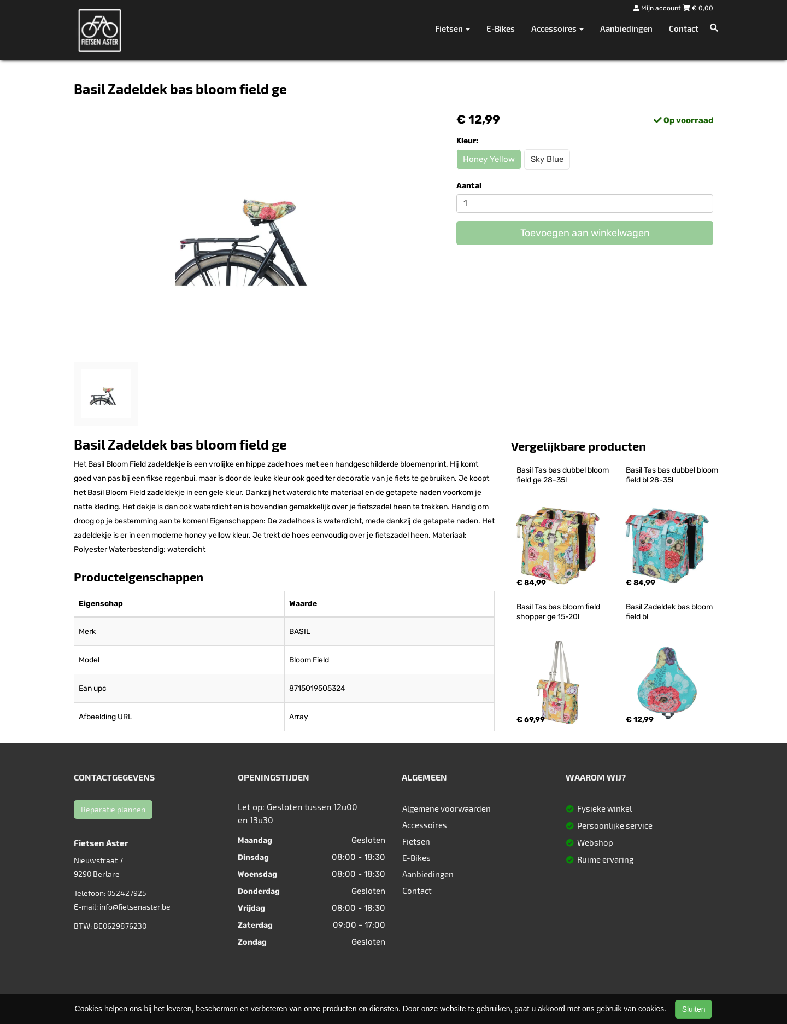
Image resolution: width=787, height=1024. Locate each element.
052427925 (126, 893)
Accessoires (424, 825)
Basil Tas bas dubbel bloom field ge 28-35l (563, 475)
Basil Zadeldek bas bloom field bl (670, 611)
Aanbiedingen (626, 28)
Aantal (468, 185)
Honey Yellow (489, 159)
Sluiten (694, 1009)
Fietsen (416, 841)
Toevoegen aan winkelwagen (585, 233)
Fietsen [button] (452, 28)
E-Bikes (500, 28)
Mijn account (658, 8)
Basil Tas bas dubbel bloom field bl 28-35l (673, 475)
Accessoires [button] (557, 28)
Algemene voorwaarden (446, 808)
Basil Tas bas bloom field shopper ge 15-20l (559, 611)
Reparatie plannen (113, 809)
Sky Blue (547, 159)
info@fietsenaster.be (135, 906)
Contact (683, 28)
